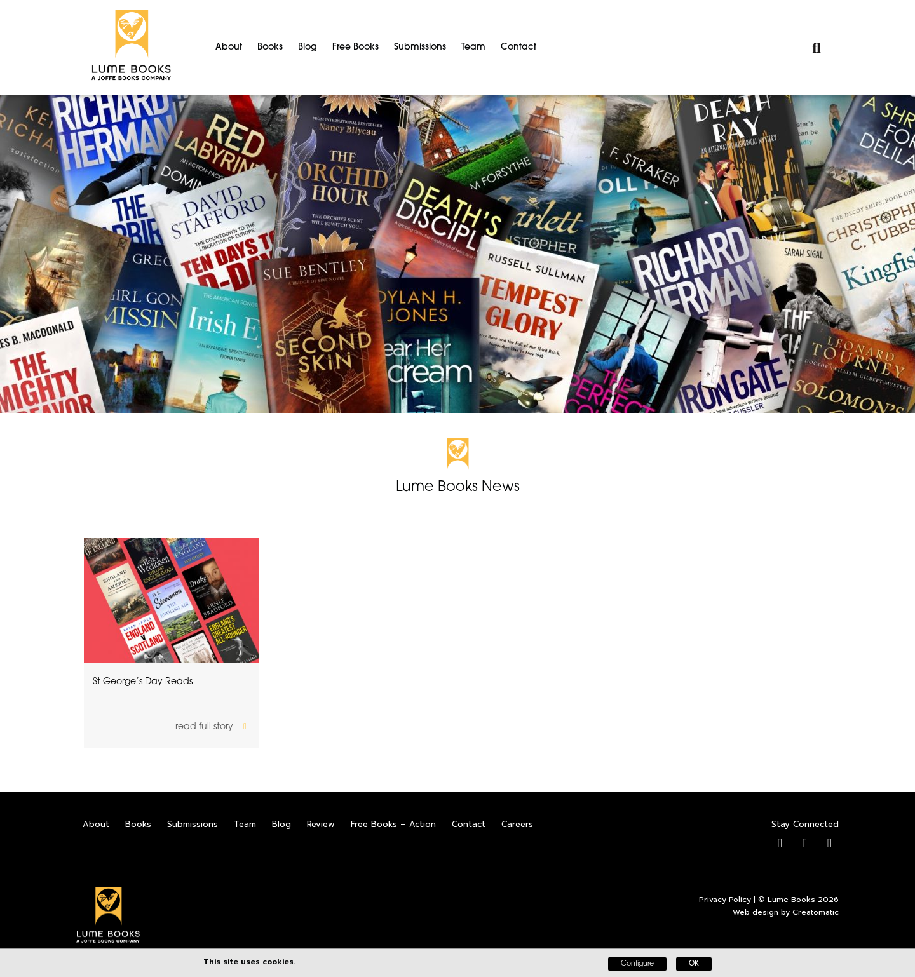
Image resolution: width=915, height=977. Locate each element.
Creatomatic (815, 912)
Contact (518, 47)
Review (321, 824)
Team (473, 47)
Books (270, 47)
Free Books (355, 47)
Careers (517, 824)
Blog (307, 47)
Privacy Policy (725, 899)
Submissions (420, 47)
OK (694, 963)
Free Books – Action (393, 824)
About (228, 47)
